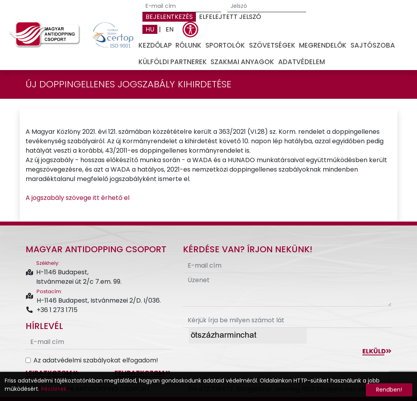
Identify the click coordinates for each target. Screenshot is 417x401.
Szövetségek (272, 45)
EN (169, 29)
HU (150, 29)
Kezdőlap (155, 45)
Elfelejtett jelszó (230, 16)
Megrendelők (323, 45)
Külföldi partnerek (172, 62)
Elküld (376, 351)
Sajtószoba (373, 45)
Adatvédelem (301, 62)
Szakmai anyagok (242, 62)
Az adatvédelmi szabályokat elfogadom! (95, 360)
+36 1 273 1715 (51, 309)
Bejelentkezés (169, 16)
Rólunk (188, 45)
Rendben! (389, 390)
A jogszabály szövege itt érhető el (77, 197)
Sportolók (225, 45)
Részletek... (55, 389)
